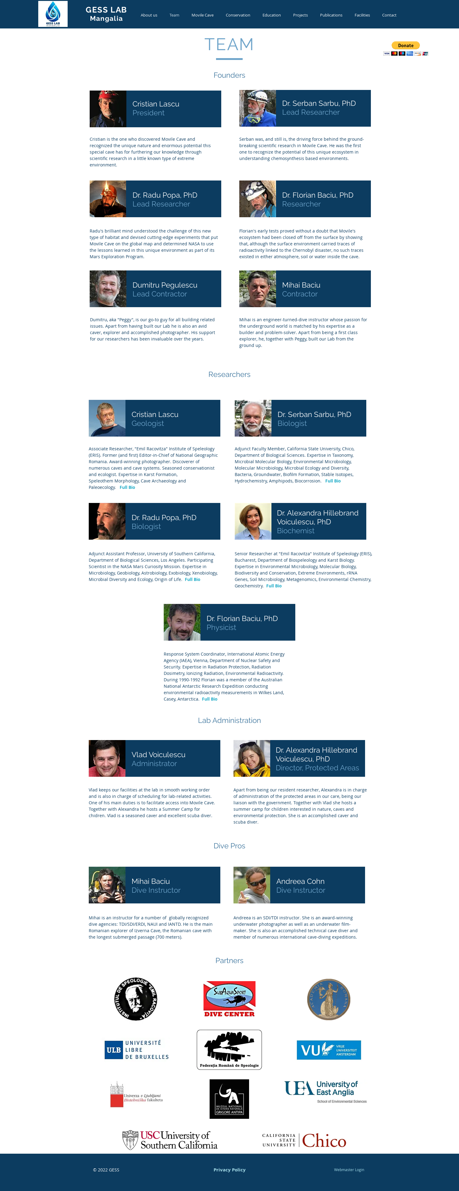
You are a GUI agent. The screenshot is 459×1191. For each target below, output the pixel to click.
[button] (405, 48)
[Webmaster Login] (349, 1170)
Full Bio (127, 487)
